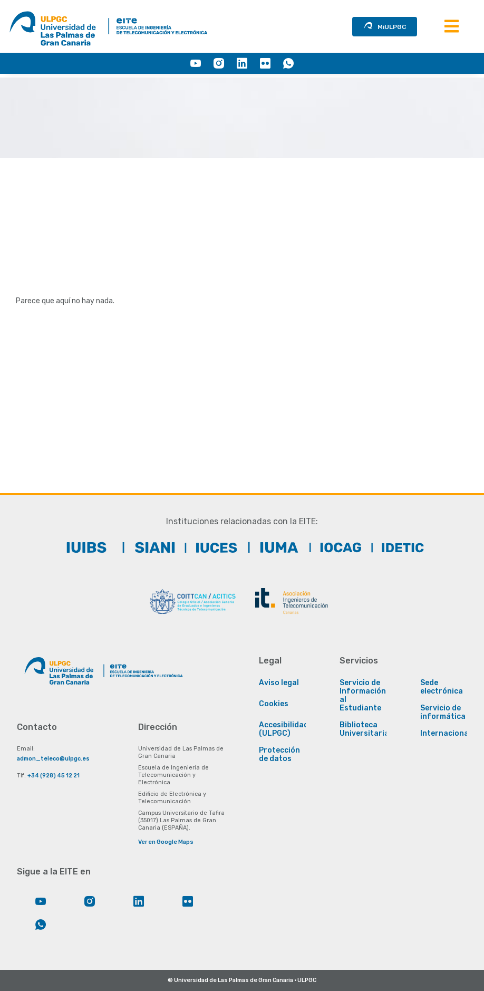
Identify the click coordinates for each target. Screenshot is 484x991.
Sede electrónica (441, 687)
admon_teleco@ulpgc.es (53, 758)
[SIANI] (148, 547)
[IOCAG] (335, 547)
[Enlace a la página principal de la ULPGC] (59, 675)
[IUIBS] (86, 547)
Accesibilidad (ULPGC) (283, 729)
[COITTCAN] (192, 601)
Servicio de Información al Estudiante (363, 696)
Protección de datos (279, 754)
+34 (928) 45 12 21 (53, 775)
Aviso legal (279, 683)
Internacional (445, 733)
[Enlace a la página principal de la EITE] (143, 675)
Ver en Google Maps (165, 842)
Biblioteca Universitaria (364, 729)
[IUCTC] (211, 547)
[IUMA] (273, 547)
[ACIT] (291, 601)
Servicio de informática (443, 712)
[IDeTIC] (397, 547)
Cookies (273, 704)
